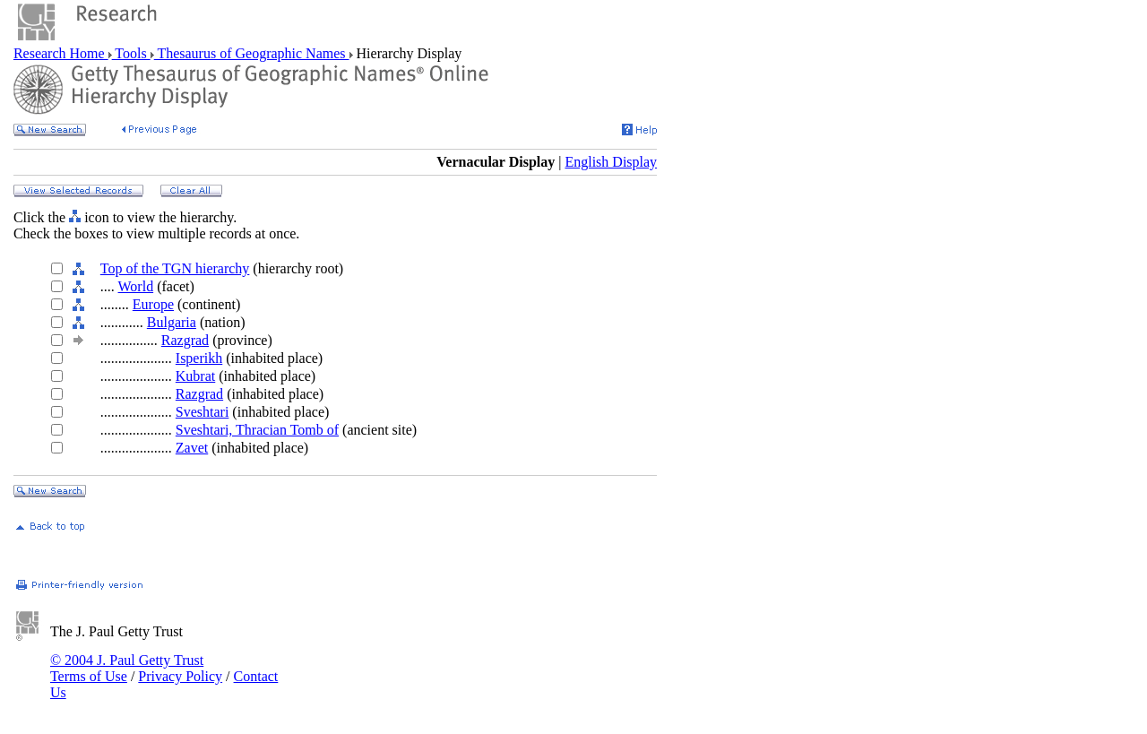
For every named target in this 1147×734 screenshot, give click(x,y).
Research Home (60, 53)
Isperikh (199, 358)
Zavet (192, 447)
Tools (131, 53)
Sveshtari (202, 411)
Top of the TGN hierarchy (175, 268)
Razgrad (185, 340)
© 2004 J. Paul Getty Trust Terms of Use (126, 668)
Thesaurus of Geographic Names (251, 53)
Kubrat (195, 376)
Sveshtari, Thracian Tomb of (257, 429)
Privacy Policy (180, 676)
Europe (153, 304)
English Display (611, 161)
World (136, 286)
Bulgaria (171, 322)
